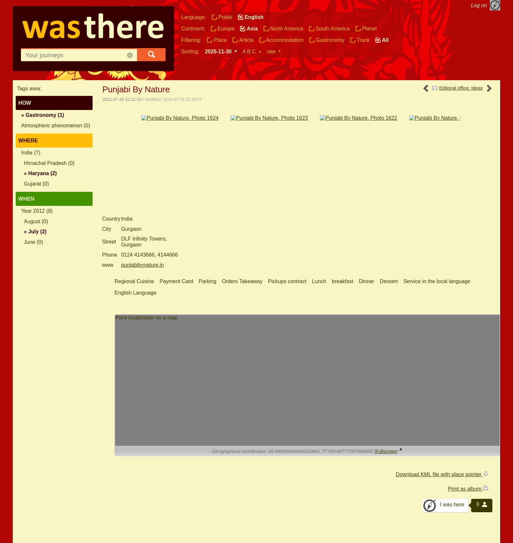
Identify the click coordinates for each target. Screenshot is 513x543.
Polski (225, 17)
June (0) (33, 242)
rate (271, 51)
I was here (452, 460)
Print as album (468, 445)
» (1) (42, 115)
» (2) (40, 173)
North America (286, 28)
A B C (249, 51)
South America (333, 28)
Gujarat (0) (36, 184)
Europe (226, 28)
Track (363, 40)
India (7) (31, 152)
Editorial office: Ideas (461, 88)
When (26, 199)
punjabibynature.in (142, 221)
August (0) (36, 221)
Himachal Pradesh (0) (49, 163)
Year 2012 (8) (37, 211)
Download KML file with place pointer (442, 430)
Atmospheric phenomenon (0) (55, 125)
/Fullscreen (388, 407)
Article (246, 40)
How (24, 103)
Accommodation (285, 40)
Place (220, 40)
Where (28, 140)
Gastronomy (330, 40)
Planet (369, 28)
